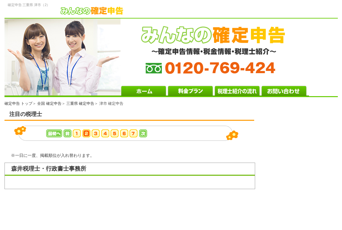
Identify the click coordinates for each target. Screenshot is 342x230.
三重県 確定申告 (80, 103)
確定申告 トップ (18, 103)
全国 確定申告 (49, 103)
